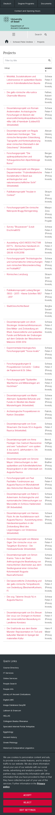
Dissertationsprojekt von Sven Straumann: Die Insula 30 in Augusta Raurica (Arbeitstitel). (24, 427)
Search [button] (41, 34)
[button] (13, 34)
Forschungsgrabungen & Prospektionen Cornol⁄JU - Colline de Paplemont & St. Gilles (23, 367)
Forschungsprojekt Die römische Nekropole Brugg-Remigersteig (23, 209)
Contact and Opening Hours (27, 11)
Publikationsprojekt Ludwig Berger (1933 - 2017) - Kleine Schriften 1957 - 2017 (24, 293)
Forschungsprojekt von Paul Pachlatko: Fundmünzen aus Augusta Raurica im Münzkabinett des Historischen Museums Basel (23, 483)
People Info (8, 689)
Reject (28, 802)
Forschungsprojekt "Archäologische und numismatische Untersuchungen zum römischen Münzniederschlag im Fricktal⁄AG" (25, 263)
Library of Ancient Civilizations (17, 694)
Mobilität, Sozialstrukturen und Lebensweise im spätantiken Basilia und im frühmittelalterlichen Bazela (24, 79)
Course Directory (11, 668)
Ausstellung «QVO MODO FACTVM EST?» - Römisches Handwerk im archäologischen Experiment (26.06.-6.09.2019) (24, 247)
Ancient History (10, 737)
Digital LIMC (8, 700)
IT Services (8, 673)
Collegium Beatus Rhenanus (15, 721)
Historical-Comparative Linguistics (18, 748)
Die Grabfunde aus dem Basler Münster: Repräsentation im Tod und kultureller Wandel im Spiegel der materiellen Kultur (24, 633)
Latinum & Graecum (12, 710)
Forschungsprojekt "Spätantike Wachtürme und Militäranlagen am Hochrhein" (23, 383)
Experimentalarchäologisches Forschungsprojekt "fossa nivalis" (23, 349)
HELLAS (6, 716)
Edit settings (27, 810)
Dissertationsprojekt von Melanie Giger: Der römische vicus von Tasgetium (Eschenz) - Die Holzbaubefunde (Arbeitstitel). (23, 544)
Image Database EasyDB (14, 705)
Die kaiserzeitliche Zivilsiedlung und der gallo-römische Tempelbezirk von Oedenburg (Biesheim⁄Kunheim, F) (24, 586)
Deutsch (7, 3)
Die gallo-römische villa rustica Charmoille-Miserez (22, 94)
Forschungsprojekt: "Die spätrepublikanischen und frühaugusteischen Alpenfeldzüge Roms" (23, 158)
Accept (27, 795)
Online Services (10, 678)
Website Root (6, 41)
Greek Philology (10, 742)
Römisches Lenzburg (17, 274)
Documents (46, 3)
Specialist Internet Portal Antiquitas (19, 726)
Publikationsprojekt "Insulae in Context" (21, 193)
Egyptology (8, 732)
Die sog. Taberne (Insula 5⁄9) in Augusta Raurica (21, 598)
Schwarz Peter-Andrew (23, 42)
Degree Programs (26, 3)
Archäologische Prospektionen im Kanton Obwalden (23, 413)
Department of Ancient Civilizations (20, 27)
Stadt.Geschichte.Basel (18, 306)
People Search (10, 684)
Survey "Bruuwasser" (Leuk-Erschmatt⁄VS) (21, 228)
